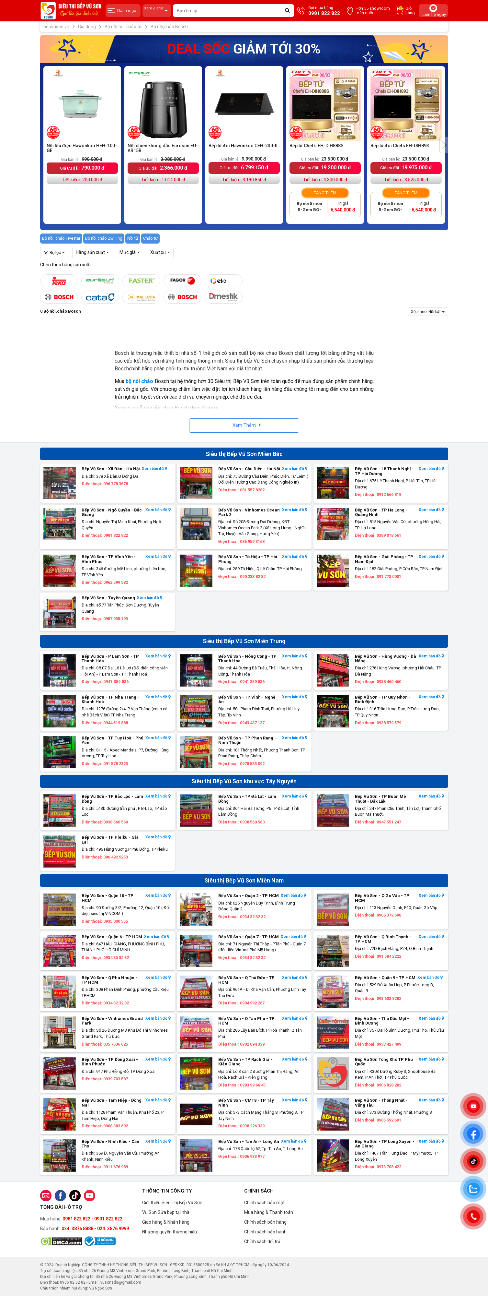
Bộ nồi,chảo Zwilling (103, 238)
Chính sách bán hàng (265, 1222)
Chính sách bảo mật (264, 1202)
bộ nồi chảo (139, 381)
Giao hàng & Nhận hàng (165, 1222)
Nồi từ (132, 238)
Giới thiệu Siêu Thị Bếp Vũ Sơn (172, 1202)
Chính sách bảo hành (265, 1231)
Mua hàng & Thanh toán (268, 1212)
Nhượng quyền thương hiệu (169, 1231)
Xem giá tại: (156, 11)
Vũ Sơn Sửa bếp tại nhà (165, 1212)
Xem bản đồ (154, 469)
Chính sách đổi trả (262, 1241)
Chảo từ (150, 238)
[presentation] (444, 145)
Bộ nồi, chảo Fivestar (61, 238)
